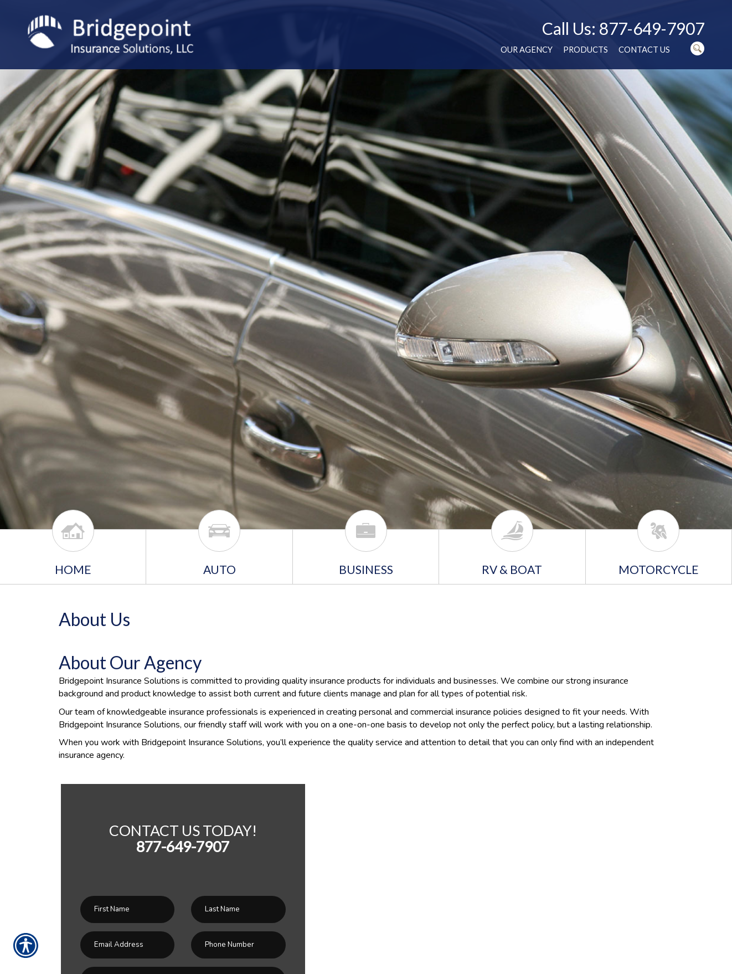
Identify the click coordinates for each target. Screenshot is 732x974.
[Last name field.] (238, 909)
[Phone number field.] (238, 944)
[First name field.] (127, 909)
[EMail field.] (127, 944)
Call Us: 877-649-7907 (623, 28)
